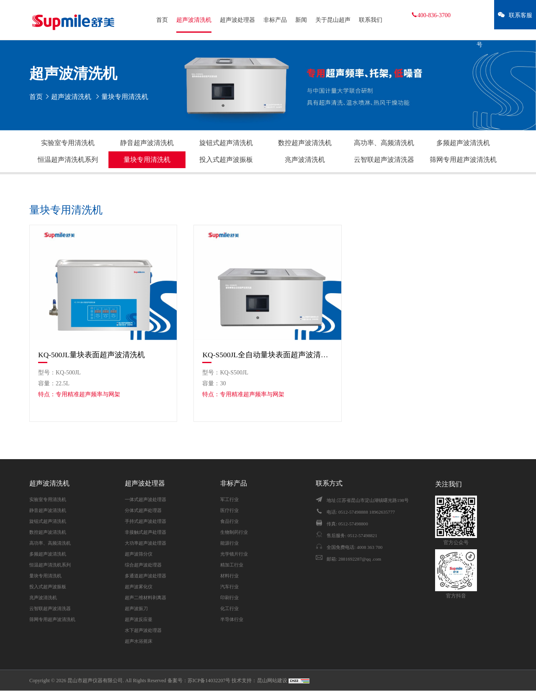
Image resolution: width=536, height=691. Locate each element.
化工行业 (229, 608)
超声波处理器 (237, 20)
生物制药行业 (234, 532)
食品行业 (229, 521)
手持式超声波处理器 (145, 521)
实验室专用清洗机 (68, 142)
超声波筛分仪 (138, 553)
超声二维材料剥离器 (145, 597)
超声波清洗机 (193, 20)
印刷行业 (229, 597)
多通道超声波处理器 (145, 575)
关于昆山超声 (332, 20)
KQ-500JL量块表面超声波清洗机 (91, 355)
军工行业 (229, 499)
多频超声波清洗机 (463, 142)
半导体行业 (231, 619)
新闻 (301, 20)
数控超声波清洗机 (305, 142)
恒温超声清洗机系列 (68, 159)
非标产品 (275, 20)
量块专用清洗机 (147, 159)
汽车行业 (229, 586)
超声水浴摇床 (138, 641)
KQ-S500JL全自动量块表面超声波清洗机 (267, 355)
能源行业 (229, 543)
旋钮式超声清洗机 (226, 142)
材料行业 (229, 575)
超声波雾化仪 (138, 586)
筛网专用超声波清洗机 (463, 159)
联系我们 (370, 20)
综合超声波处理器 (143, 564)
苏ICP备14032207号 (209, 680)
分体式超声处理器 (143, 510)
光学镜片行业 (234, 553)
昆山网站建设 (273, 680)
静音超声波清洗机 (147, 142)
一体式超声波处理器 (145, 499)
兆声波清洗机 (305, 159)
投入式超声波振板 (226, 159)
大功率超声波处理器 (145, 543)
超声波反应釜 (138, 619)
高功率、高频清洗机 (384, 142)
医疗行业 (229, 510)
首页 (162, 20)
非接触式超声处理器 (145, 532)
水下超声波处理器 (143, 630)
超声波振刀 (136, 608)
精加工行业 (231, 564)
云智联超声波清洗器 (384, 159)
